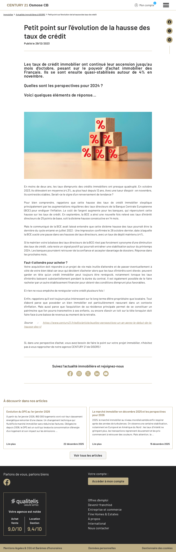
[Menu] (166, 4)
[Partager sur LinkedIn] (169, 40)
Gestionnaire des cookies (157, 548)
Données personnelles (102, 548)
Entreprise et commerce (105, 509)
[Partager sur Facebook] (169, 22)
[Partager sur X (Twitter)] (169, 31)
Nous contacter (98, 528)
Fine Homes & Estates (103, 514)
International (97, 523)
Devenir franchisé (100, 505)
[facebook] (6, 482)
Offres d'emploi (98, 500)
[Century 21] (27, 5)
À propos (94, 519)
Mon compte (144, 5)
